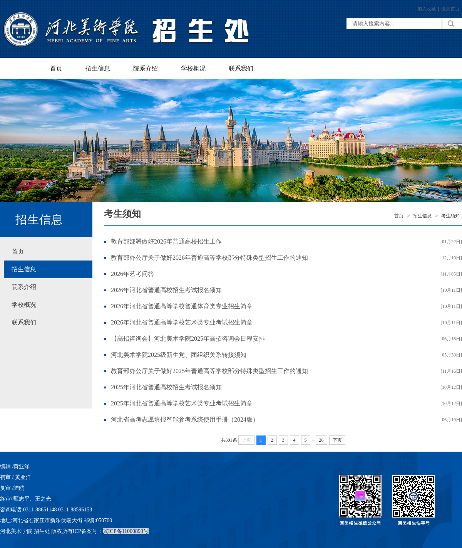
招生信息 (97, 68)
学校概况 (193, 68)
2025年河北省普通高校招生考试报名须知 (166, 387)
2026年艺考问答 (132, 274)
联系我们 (241, 68)
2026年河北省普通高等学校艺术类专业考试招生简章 (182, 322)
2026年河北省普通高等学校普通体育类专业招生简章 (182, 306)
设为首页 (450, 9)
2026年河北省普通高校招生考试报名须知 (166, 290)
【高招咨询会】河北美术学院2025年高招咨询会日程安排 (188, 338)
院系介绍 (145, 68)
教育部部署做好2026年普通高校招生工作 (166, 241)
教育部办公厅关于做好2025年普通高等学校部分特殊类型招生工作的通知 (209, 371)
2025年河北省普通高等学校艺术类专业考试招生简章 (182, 403)
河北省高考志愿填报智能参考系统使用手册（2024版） (185, 419)
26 (321, 440)
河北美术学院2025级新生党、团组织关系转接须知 (178, 354)
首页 (56, 68)
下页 (337, 440)
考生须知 (450, 216)
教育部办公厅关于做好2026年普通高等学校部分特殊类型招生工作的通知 (209, 257)
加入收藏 (426, 9)
